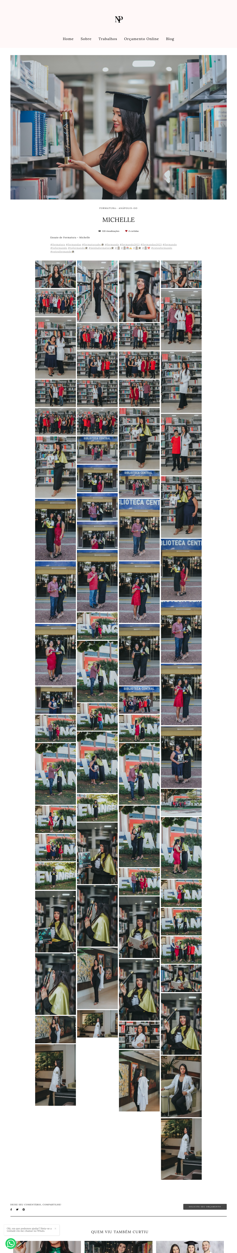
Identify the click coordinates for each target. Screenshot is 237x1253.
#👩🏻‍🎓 (117, 248)
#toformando (58, 248)
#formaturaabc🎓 (93, 244)
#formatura (57, 244)
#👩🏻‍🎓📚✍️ (126, 248)
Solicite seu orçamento (205, 1207)
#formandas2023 (151, 244)
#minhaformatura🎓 (101, 248)
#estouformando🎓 (62, 251)
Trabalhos (108, 38)
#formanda (112, 244)
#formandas (73, 244)
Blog (170, 38)
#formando (170, 244)
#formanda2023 (130, 244)
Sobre (86, 38)
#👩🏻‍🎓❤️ (146, 248)
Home (68, 38)
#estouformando (161, 248)
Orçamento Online (141, 38)
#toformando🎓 (78, 248)
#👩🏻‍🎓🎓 (137, 248)
